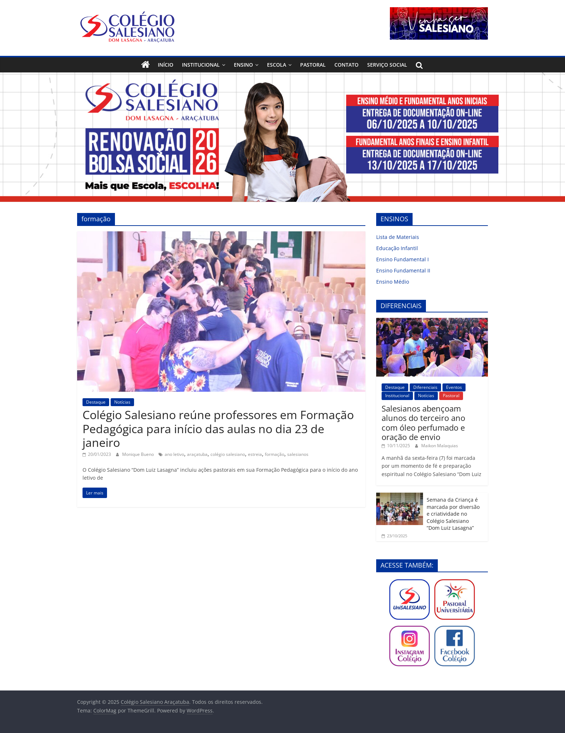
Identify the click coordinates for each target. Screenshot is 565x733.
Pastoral (313, 64)
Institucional (201, 64)
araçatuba (197, 454)
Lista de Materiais (397, 237)
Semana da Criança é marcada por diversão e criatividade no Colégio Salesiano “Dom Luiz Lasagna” (453, 513)
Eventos (454, 387)
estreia (255, 454)
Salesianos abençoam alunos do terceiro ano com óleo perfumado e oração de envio (423, 422)
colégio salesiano (227, 454)
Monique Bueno (138, 454)
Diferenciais (425, 387)
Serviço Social (387, 64)
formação (274, 454)
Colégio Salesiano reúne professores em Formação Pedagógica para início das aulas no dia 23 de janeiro (218, 428)
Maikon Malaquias (439, 446)
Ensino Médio (392, 281)
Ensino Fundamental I (402, 259)
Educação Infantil (397, 248)
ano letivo (174, 454)
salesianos (297, 454)
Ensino (243, 64)
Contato (346, 64)
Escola (276, 64)
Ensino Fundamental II (403, 270)
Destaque (96, 402)
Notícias (122, 402)
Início (165, 64)
